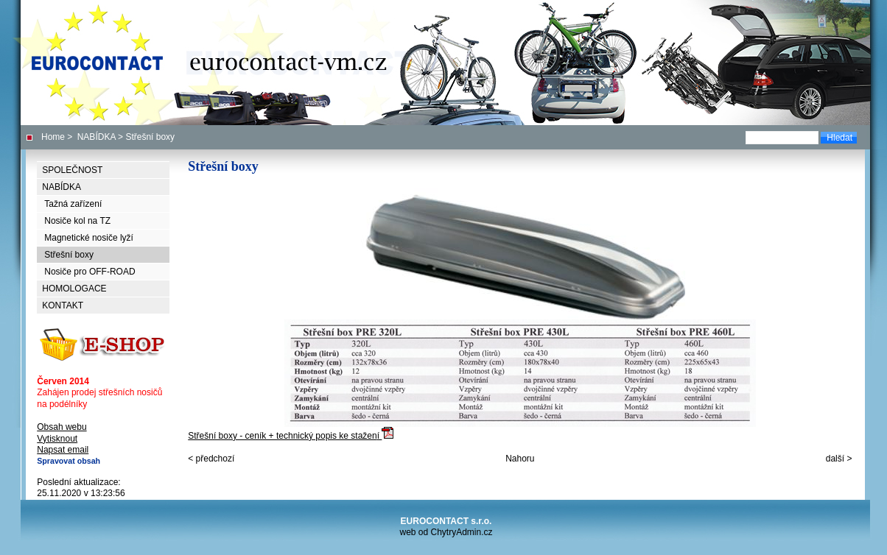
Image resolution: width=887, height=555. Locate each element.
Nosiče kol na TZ (77, 221)
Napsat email (62, 450)
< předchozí (211, 458)
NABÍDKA (96, 137)
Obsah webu (61, 427)
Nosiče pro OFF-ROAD (89, 271)
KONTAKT (62, 305)
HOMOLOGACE (74, 288)
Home (53, 137)
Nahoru (519, 458)
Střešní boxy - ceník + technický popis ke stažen (520, 380)
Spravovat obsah (68, 460)
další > (839, 458)
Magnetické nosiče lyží (88, 238)
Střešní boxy (69, 255)
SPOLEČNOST (72, 170)
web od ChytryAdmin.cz (445, 532)
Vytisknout (57, 439)
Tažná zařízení (73, 204)
